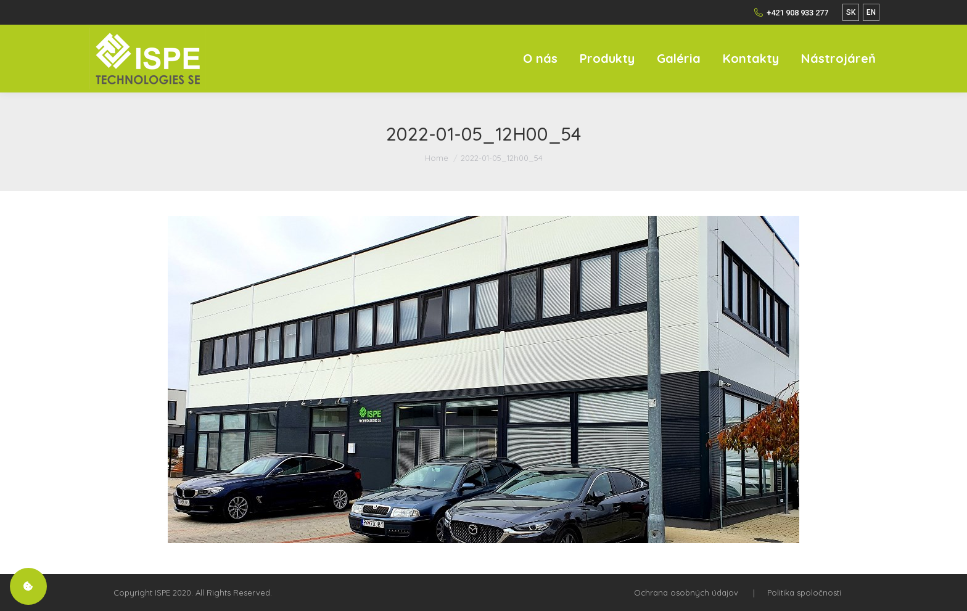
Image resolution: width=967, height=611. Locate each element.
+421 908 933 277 (791, 12)
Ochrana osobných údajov (686, 592)
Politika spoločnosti (804, 592)
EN (871, 12)
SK (850, 12)
